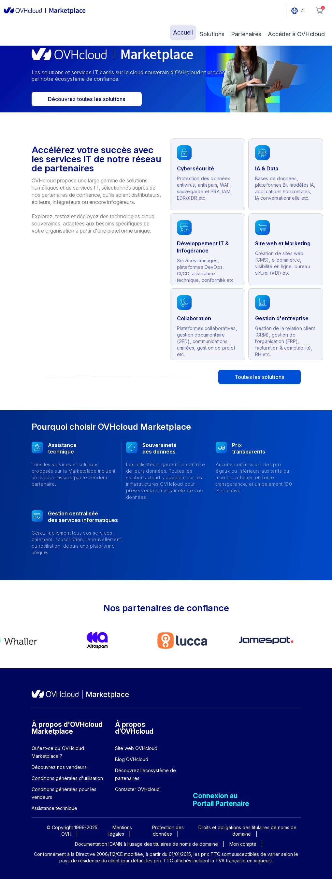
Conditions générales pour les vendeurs (64, 793)
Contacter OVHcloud (137, 789)
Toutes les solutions (259, 377)
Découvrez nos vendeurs (59, 767)
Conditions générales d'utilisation (67, 778)
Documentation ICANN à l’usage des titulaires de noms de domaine (146, 844)
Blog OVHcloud (131, 759)
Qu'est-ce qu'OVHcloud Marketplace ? (58, 752)
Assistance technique (54, 808)
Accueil (183, 32)
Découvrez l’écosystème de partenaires (145, 774)
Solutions (211, 34)
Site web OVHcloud (136, 748)
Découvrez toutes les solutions (86, 99)
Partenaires (246, 34)
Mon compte (242, 844)
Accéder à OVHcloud (296, 34)
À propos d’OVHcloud (134, 727)
